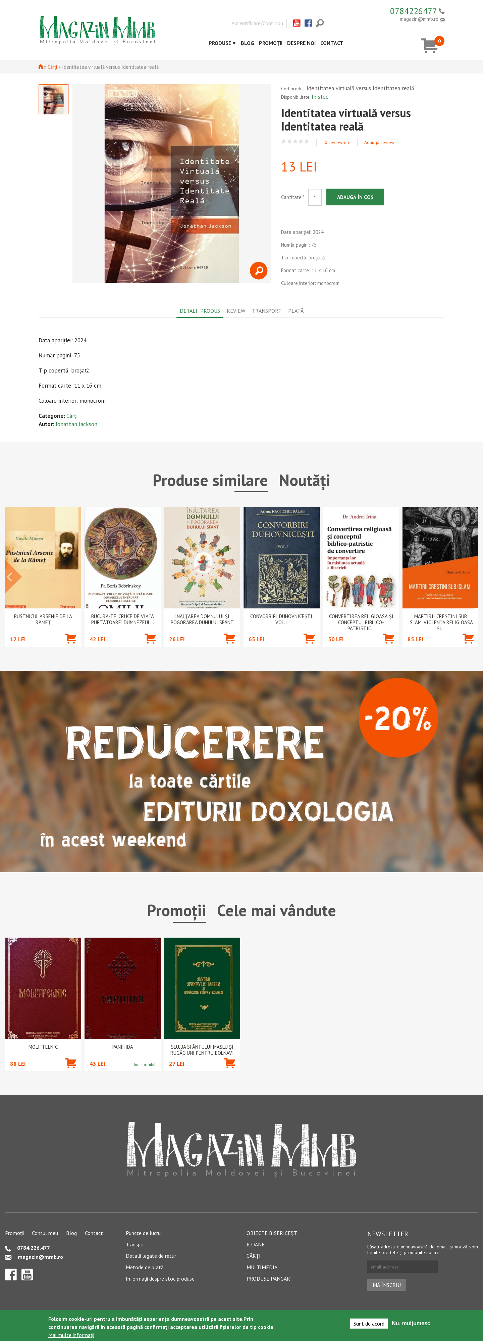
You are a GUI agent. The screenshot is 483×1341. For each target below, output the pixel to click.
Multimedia (262, 1267)
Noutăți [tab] (304, 479)
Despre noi (301, 43)
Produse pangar (268, 1278)
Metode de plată (145, 1267)
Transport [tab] (266, 310)
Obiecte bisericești (273, 1233)
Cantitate (293, 197)
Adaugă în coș (355, 197)
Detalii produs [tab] (200, 310)
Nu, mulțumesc (411, 1323)
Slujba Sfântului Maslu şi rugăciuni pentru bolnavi (202, 1050)
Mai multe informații (71, 1335)
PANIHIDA (122, 1047)
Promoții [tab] (176, 910)
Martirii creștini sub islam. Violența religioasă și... (440, 622)
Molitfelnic (43, 1047)
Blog (247, 43)
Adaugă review (379, 142)
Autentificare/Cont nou (257, 23)
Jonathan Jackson (76, 424)
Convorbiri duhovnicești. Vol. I (281, 619)
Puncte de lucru (143, 1233)
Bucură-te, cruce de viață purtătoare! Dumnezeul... (122, 619)
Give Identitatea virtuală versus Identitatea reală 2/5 (289, 141)
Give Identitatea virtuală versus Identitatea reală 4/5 (301, 141)
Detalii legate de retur (151, 1255)
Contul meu (45, 1233)
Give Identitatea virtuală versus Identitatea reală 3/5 (295, 141)
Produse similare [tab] (210, 479)
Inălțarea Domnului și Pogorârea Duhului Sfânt (202, 619)
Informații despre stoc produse (160, 1278)
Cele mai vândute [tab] (276, 910)
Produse (220, 43)
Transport (137, 1244)
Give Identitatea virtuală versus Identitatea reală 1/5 (284, 141)
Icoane (256, 1244)
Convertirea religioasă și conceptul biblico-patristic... (361, 622)
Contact (331, 43)
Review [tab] (236, 310)
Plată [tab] (296, 310)
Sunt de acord (369, 1323)
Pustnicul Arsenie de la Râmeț (43, 619)
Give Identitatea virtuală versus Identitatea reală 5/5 (307, 141)
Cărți (52, 67)
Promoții (270, 43)
